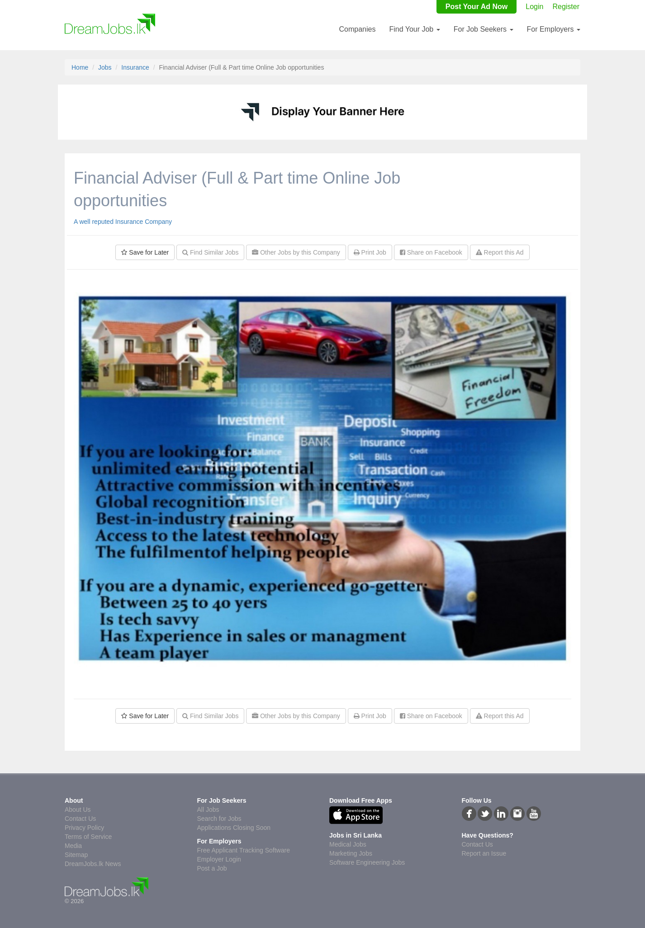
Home (79, 67)
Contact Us (80, 818)
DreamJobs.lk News (93, 863)
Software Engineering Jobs (367, 862)
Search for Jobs (219, 818)
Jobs (105, 67)
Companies (357, 29)
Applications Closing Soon (234, 827)
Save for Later (145, 252)
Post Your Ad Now (476, 6)
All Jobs (208, 809)
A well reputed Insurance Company (123, 221)
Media (73, 845)
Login (534, 6)
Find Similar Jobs (210, 252)
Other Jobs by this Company (296, 252)
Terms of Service (88, 836)
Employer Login (219, 859)
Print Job (370, 252)
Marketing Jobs (350, 853)
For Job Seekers (483, 29)
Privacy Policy (84, 827)
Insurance (135, 67)
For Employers (553, 29)
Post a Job (212, 868)
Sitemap (76, 854)
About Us (78, 809)
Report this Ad (500, 252)
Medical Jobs (347, 844)
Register (565, 6)
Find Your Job (414, 29)
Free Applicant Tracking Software (243, 850)
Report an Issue (484, 853)
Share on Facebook (431, 252)
